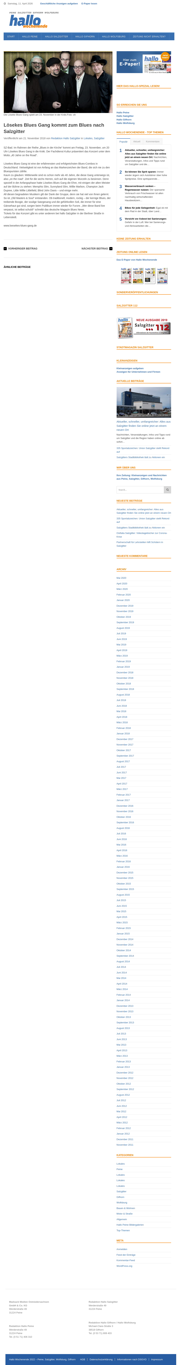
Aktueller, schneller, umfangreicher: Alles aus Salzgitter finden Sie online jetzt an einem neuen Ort (144, 425)
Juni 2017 (122, 772)
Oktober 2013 (124, 1017)
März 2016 (122, 855)
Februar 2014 (124, 994)
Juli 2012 (121, 1100)
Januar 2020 (123, 600)
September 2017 (125, 755)
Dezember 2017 (125, 739)
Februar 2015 (124, 928)
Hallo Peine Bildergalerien (130, 1224)
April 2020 (122, 583)
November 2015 (125, 878)
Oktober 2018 (124, 683)
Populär (124, 141)
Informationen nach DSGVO (132, 1359)
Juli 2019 (121, 633)
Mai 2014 (121, 978)
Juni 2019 (122, 639)
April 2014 (122, 983)
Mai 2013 (121, 1044)
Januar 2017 (123, 800)
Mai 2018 (121, 711)
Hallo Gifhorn (85, 36)
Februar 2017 (124, 794)
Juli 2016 (121, 833)
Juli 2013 (121, 1033)
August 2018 (123, 694)
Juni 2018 (122, 705)
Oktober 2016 (124, 817)
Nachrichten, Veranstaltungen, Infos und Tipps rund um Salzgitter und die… (146, 157)
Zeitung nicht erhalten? (149, 36)
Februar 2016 (124, 861)
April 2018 (122, 717)
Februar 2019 (124, 661)
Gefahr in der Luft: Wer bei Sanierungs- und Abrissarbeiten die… (146, 222)
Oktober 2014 (124, 950)
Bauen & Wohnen (126, 1208)
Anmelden (122, 1249)
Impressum (157, 1359)
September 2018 (125, 689)
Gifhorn (120, 1197)
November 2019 (125, 611)
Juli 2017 (121, 767)
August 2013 (123, 1028)
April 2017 (122, 783)
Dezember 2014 (125, 939)
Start (11, 36)
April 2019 (122, 650)
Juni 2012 (122, 1106)
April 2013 (122, 1050)
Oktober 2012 (124, 1083)
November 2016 (125, 811)
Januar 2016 (123, 867)
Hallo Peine (30, 36)
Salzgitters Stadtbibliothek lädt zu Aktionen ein (141, 457)
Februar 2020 (124, 594)
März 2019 (122, 655)
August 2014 (123, 961)
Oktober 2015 (124, 883)
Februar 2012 (124, 1128)
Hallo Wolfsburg (114, 36)
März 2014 (122, 989)
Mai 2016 (121, 844)
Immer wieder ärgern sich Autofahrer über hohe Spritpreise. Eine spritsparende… (146, 175)
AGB (82, 1359)
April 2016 (122, 850)
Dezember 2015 (125, 872)
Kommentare (152, 141)
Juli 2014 (121, 967)
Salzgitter (99, 138)
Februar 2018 (124, 728)
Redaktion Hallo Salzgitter (65, 138)
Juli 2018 (121, 700)
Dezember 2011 (125, 1139)
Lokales (88, 138)
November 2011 (125, 1144)
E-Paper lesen (89, 3)
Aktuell (136, 141)
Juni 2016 (122, 839)
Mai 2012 (121, 1111)
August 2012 (123, 1094)
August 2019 (123, 628)
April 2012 (122, 1117)
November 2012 (125, 1078)
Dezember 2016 (125, 805)
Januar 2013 (123, 1067)
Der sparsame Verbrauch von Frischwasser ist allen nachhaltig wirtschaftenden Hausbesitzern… (145, 193)
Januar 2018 (123, 733)
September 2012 (125, 1089)
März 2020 (122, 589)
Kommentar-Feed (126, 1260)
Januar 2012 (123, 1133)
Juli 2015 (121, 900)
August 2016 (123, 828)
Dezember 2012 (125, 1072)
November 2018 (125, 678)
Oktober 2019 (124, 617)
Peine (120, 1169)
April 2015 (122, 917)
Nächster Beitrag (95, 248)
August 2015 (123, 894)
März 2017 (122, 789)
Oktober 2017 (124, 750)
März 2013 (122, 1055)
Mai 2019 (121, 644)
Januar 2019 (123, 666)
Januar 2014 (123, 1000)
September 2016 (125, 822)
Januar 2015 (123, 933)
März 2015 (122, 922)
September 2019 (125, 622)
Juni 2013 (122, 1039)
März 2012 (122, 1122)
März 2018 (122, 722)
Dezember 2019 (125, 605)
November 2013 (125, 1011)
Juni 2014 (122, 972)
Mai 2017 (121, 778)
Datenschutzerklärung (101, 1359)
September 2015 (125, 889)
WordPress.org (124, 1266)
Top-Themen (123, 1230)
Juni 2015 (122, 906)
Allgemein (122, 1219)
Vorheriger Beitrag (22, 248)
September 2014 (125, 955)
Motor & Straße (125, 1213)
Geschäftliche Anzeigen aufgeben (59, 3)
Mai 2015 (121, 911)
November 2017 (125, 744)
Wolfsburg (122, 1202)
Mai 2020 (121, 578)
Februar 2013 (124, 1061)
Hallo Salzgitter (56, 36)
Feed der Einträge (126, 1254)
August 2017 (123, 761)
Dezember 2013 (125, 1006)
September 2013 (125, 1022)
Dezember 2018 (125, 672)
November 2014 (125, 944)
